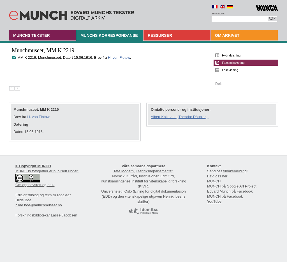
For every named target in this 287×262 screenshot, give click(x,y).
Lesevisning (230, 70)
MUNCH (214, 181)
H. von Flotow (119, 57)
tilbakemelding (235, 171)
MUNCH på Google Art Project (231, 186)
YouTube (214, 201)
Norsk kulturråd (124, 176)
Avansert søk (218, 13)
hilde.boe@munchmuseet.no (38, 205)
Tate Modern (124, 171)
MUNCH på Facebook (225, 196)
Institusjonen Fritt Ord (156, 176)
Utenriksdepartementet (154, 171)
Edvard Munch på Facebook (230, 191)
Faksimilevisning (233, 62)
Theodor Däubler (192, 117)
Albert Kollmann (164, 117)
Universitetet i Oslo (116, 191)
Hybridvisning (231, 55)
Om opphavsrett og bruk (34, 185)
